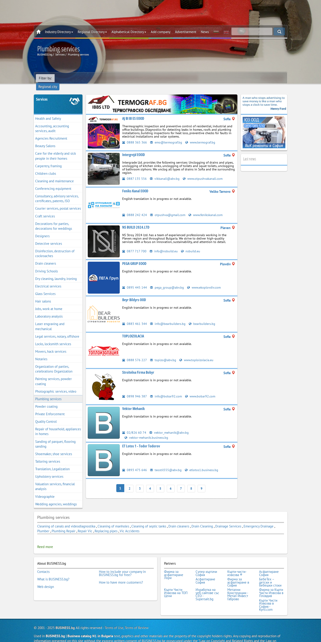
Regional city (67, 78)
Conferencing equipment (53, 182)
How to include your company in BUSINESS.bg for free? (122, 566)
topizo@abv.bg (163, 353)
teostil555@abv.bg (166, 463)
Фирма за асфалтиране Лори (173, 567)
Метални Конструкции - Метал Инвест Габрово (237, 584)
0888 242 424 (134, 208)
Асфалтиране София (269, 566)
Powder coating (46, 400)
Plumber (43, 524)
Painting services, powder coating (53, 374)
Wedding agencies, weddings (56, 497)
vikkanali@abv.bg (165, 172)
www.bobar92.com (201, 389)
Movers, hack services (50, 345)
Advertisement (185, 32)
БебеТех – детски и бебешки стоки (270, 574)
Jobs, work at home (48, 302)
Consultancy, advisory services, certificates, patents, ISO (57, 191)
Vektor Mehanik (133, 402)
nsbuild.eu (191, 244)
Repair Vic (85, 524)
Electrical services (48, 279)
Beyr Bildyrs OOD (134, 293)
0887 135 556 (134, 172)
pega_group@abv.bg (167, 281)
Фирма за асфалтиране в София (238, 574)
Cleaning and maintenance (54, 174)
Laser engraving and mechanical (49, 319)
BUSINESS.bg (65, 616)
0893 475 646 (134, 463)
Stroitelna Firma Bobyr (138, 365)
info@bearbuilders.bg (168, 317)
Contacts (43, 564)
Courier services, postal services (58, 202)
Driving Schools (46, 264)
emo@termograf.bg (166, 135)
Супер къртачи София (206, 566)
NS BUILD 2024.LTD (135, 220)
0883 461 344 (134, 317)
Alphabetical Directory (128, 32)
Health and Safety (48, 112)
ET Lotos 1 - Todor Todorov (141, 439)
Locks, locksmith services (53, 337)
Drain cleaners (45, 257)
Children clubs (45, 167)
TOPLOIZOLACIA (133, 329)
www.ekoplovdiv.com (205, 281)
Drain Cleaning (202, 519)
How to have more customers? (121, 573)
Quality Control (46, 415)
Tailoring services (47, 455)
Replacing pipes (106, 524)
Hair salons (43, 294)
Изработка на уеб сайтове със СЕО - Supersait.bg (207, 584)
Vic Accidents (129, 524)
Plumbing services (48, 392)
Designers (42, 229)
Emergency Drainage (258, 519)
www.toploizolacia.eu (197, 353)
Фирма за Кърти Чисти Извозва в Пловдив (271, 583)
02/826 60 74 (134, 426)
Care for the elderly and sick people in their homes (55, 149)
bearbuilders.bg (203, 317)
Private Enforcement (50, 407)
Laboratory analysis (49, 310)
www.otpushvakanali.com (203, 172)
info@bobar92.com (166, 389)
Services (42, 92)
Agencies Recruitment (51, 132)
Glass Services (45, 287)
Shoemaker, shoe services (53, 447)
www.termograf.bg (202, 135)
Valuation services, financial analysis (55, 480)
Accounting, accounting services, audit (52, 121)
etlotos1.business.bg (202, 463)
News (205, 32)
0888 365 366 (134, 135)
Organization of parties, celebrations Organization (53, 362)
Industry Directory (59, 32)
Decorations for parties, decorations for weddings (53, 219)
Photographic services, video (55, 385)
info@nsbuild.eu (164, 244)
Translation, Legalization (52, 462)
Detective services (48, 237)
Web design (45, 577)
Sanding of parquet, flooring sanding (55, 437)
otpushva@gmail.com (168, 208)
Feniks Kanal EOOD (135, 184)
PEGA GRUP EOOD (134, 256)
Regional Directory (92, 32)
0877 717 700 (134, 244)
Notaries (41, 352)
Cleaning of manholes (113, 519)
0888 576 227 (134, 353)
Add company (160, 32)
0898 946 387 (134, 389)
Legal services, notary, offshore (57, 330)
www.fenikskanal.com (207, 208)
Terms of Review (137, 616)
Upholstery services (49, 470)
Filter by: (45, 78)
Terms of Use (114, 616)
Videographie (45, 490)
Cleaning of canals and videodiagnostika (66, 519)
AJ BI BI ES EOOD (133, 111)
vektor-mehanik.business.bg (147, 430)
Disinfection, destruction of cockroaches (54, 246)
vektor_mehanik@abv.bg (169, 426)
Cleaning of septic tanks (148, 519)
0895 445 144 (134, 281)
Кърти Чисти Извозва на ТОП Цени (176, 583)
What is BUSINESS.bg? (53, 570)
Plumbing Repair (63, 524)
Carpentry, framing (48, 159)
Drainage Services (228, 519)
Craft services (45, 209)
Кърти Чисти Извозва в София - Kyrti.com (268, 594)
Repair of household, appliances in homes (58, 425)
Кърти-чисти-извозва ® (237, 566)
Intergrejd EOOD (133, 148)
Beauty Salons (45, 139)
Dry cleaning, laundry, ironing (56, 272)
